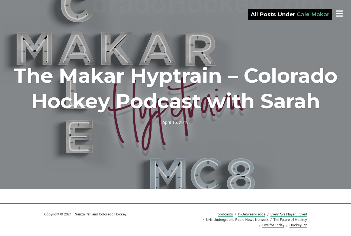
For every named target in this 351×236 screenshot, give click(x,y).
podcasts (225, 214)
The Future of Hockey (290, 220)
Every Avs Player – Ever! (289, 214)
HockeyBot (298, 225)
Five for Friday (273, 225)
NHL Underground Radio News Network (237, 220)
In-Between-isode (251, 214)
